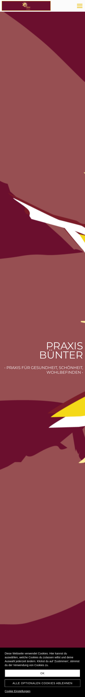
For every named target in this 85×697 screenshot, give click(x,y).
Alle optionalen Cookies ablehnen (42, 683)
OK (42, 673)
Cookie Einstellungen (17, 691)
